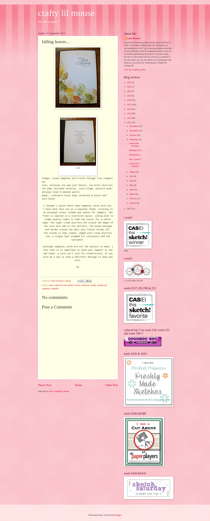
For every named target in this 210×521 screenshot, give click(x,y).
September (134, 139)
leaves (77, 285)
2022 (129, 82)
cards (51, 285)
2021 (129, 87)
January (133, 203)
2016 (129, 109)
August (133, 172)
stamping (46, 288)
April (132, 189)
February (134, 198)
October (133, 135)
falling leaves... (135, 155)
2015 (129, 113)
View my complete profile (135, 70)
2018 (129, 100)
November (134, 131)
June (132, 181)
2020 (129, 91)
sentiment (85, 285)
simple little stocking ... (134, 144)
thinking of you (135, 150)
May (132, 185)
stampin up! (102, 285)
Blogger (117, 515)
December (134, 126)
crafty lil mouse (66, 13)
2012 (129, 209)
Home (78, 385)
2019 (129, 96)
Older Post (111, 385)
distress (71, 285)
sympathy (55, 288)
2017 (129, 105)
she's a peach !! (135, 159)
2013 (129, 122)
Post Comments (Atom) (59, 391)
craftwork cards (60, 285)
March (132, 194)
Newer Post (45, 385)
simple (93, 285)
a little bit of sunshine (134, 164)
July (131, 176)
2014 (129, 118)
